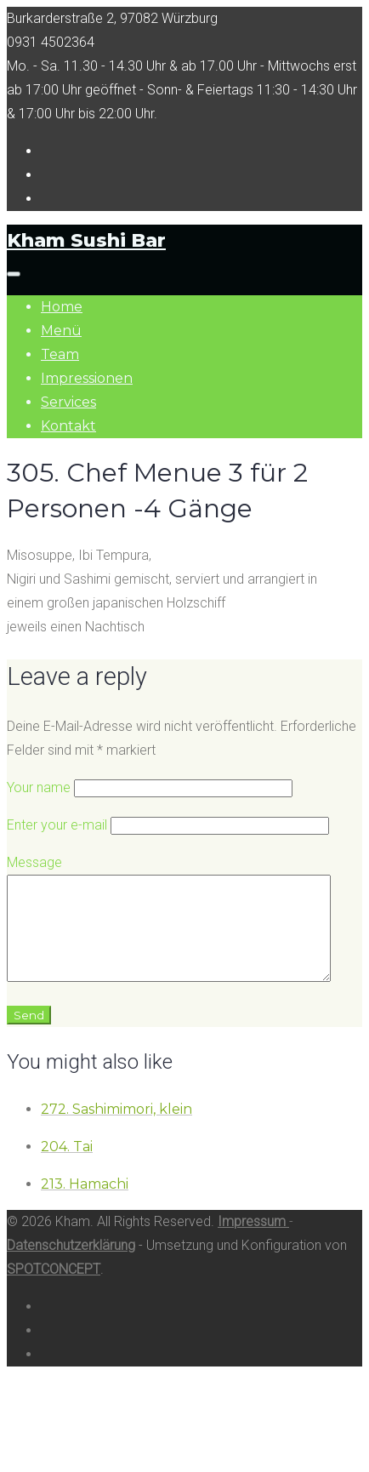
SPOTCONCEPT (53, 1289)
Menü (61, 330)
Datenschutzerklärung (71, 1266)
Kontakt (68, 426)
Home (61, 307)
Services (68, 402)
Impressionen (87, 378)
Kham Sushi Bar (86, 240)
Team (60, 354)
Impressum (253, 1242)
